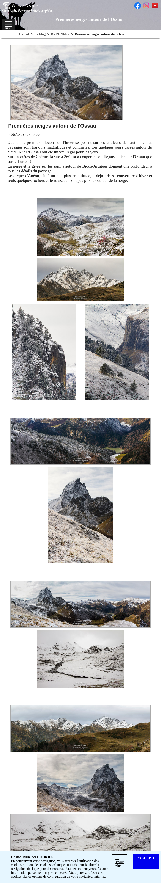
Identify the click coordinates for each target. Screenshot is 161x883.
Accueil (23, 34)
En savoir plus (119, 862)
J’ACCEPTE (145, 858)
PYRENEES (60, 34)
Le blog (40, 34)
